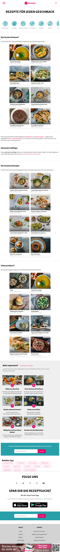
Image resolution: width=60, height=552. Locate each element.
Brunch (47, 466)
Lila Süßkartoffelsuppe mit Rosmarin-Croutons (17, 126)
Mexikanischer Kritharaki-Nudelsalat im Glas (16, 311)
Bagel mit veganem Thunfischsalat (18, 354)
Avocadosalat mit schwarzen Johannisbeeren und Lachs (38, 233)
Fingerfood (7, 470)
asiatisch (27, 466)
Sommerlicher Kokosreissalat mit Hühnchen (39, 190)
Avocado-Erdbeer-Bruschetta (38, 211)
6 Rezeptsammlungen (26, 365)
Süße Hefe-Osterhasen (16, 254)
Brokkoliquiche (35, 311)
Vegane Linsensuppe (15, 61)
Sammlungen (20, 540)
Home (20, 531)
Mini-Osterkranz (35, 254)
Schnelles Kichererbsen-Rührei (39, 61)
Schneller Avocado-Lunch (37, 83)
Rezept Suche (20, 543)
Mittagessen (45, 463)
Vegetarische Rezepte (39, 540)
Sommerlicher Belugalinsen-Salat (18, 233)
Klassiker (37, 466)
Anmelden (41, 451)
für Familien (20, 463)
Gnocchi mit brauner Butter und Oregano (39, 104)
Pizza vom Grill (34, 354)
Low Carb (17, 470)
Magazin (20, 537)
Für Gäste (6, 466)
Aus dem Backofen (29, 470)
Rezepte (21, 534)
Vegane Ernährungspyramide (39, 534)
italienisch (17, 466)
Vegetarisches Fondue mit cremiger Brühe (40, 333)
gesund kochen (8, 463)
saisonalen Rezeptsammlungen (31, 154)
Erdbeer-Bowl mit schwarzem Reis (19, 190)
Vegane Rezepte (39, 537)
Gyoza (11, 290)
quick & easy (33, 463)
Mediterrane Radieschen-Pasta (18, 211)
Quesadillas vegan (14, 83)
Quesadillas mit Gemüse (37, 125)
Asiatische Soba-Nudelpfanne (17, 104)
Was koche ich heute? (39, 531)
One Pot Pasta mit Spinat (16, 332)
